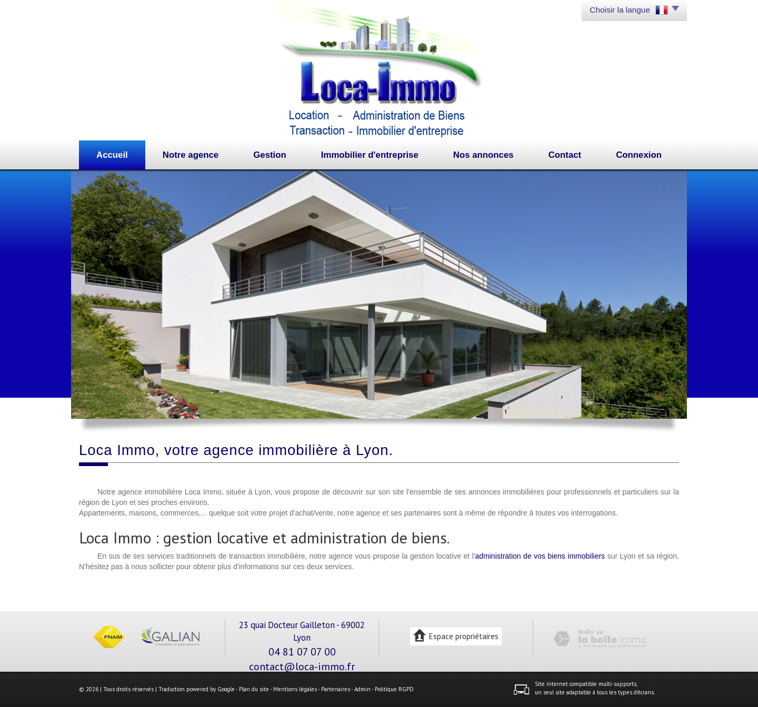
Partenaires (335, 689)
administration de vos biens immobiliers (540, 556)
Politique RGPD (394, 689)
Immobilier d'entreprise (369, 155)
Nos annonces (483, 155)
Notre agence (190, 155)
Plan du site (254, 689)
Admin (362, 689)
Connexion (639, 155)
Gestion (269, 155)
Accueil (112, 155)
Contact (564, 155)
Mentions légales (295, 689)
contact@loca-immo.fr (302, 666)
